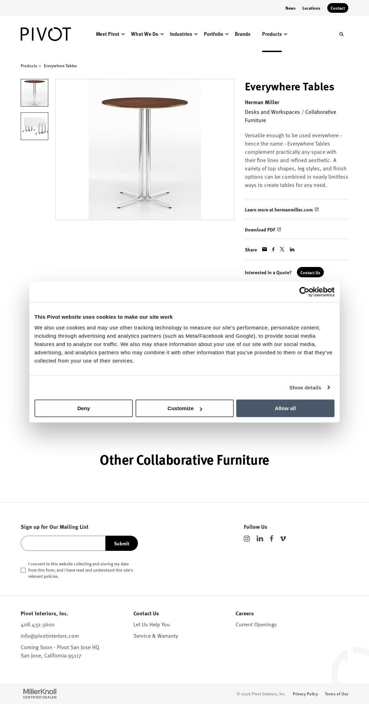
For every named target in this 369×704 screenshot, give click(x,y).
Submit (121, 543)
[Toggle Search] (341, 34)
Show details (305, 387)
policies (51, 576)
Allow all (285, 408)
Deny (83, 408)
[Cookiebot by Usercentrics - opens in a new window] (304, 292)
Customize (185, 408)
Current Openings (256, 624)
